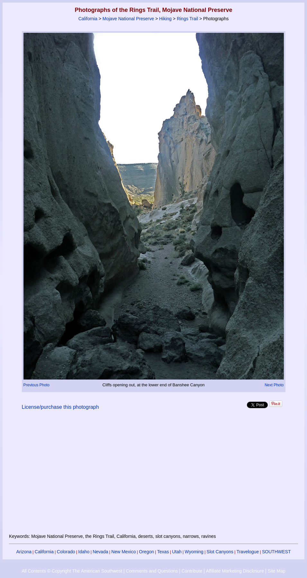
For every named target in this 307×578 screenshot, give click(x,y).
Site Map (276, 571)
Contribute (192, 571)
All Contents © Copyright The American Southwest (72, 571)
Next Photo (274, 385)
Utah (177, 551)
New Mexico (123, 551)
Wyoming (194, 551)
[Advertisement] (153, 476)
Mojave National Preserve (128, 18)
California (87, 18)
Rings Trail (187, 18)
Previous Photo (36, 385)
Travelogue (248, 551)
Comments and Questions (152, 571)
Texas (163, 551)
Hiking (165, 18)
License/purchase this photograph (60, 407)
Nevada (100, 551)
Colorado (66, 551)
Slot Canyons (220, 551)
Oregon (146, 551)
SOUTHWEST (276, 551)
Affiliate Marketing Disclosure (235, 571)
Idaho (83, 551)
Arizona (24, 551)
